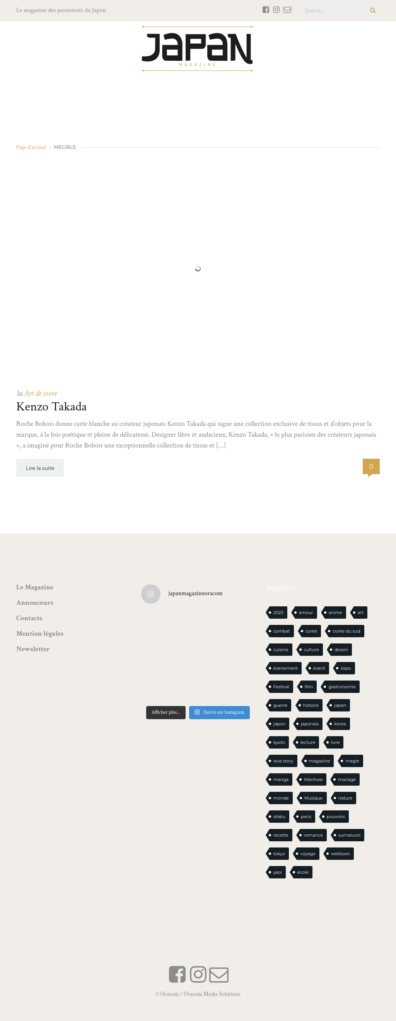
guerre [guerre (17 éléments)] (280, 705)
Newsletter (33, 649)
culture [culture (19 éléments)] (311, 649)
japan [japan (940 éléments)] (340, 705)
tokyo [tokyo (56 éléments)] (279, 853)
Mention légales (39, 633)
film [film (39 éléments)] (309, 686)
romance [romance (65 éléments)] (313, 835)
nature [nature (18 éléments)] (345, 798)
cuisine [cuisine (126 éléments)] (280, 649)
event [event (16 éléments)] (319, 668)
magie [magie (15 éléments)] (352, 761)
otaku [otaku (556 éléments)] (279, 816)
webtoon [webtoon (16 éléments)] (340, 853)
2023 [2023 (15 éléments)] (278, 612)
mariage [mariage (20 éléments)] (347, 779)
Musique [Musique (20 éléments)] (313, 798)
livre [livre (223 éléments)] (335, 742)
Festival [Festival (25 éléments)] (281, 686)
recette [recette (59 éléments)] (280, 835)
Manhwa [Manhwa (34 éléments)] (313, 779)
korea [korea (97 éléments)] (340, 724)
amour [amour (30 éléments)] (306, 612)
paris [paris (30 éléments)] (306, 816)
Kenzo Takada (51, 406)
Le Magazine (34, 587)
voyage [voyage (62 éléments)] (308, 853)
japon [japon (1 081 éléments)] (279, 724)
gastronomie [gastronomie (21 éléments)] (342, 686)
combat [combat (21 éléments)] (281, 631)
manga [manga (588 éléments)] (281, 779)
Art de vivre (40, 393)
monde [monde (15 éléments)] (281, 798)
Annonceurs (34, 602)
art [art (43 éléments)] (361, 612)
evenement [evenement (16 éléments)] (285, 668)
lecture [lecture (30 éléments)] (308, 742)
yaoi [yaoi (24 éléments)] (277, 872)
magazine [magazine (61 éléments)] (319, 761)
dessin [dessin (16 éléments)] (341, 649)
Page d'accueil (31, 147)
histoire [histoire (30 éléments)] (311, 705)
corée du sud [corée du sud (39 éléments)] (346, 631)
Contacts (29, 618)
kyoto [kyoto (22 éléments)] (279, 742)
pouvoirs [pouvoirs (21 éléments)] (336, 816)
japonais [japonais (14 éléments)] (310, 724)
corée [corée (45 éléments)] (311, 631)
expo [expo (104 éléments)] (346, 668)
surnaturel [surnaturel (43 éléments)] (349, 835)
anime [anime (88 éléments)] (335, 612)
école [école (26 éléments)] (303, 872)
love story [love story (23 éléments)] (283, 761)
